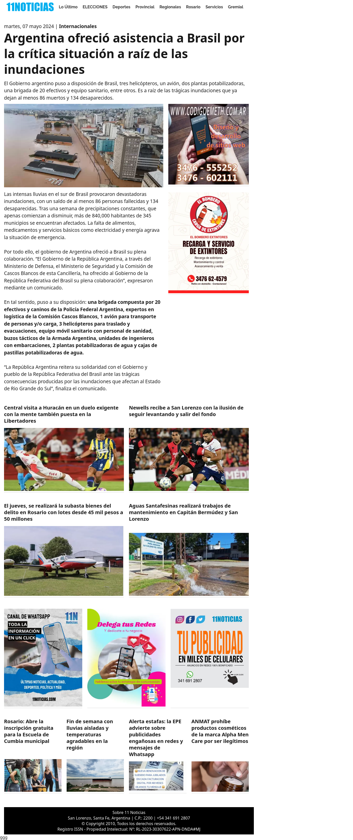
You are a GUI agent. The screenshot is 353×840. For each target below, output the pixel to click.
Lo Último (68, 7)
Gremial (235, 7)
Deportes (121, 7)
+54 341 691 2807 (173, 818)
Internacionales (78, 26)
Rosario (193, 7)
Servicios (214, 7)
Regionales (170, 7)
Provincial (144, 7)
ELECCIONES (95, 7)
